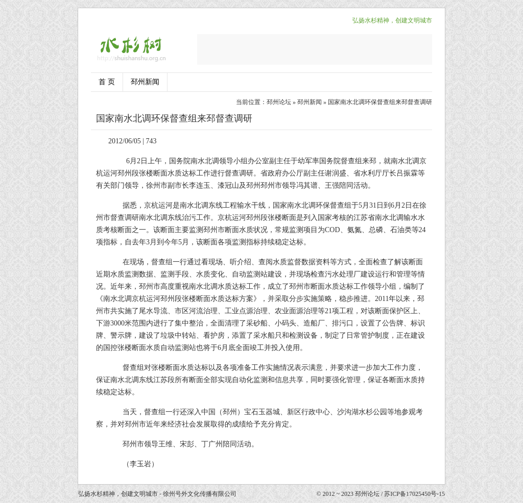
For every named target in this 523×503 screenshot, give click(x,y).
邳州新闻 (145, 82)
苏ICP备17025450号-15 (414, 493)
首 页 (107, 82)
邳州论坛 (279, 102)
